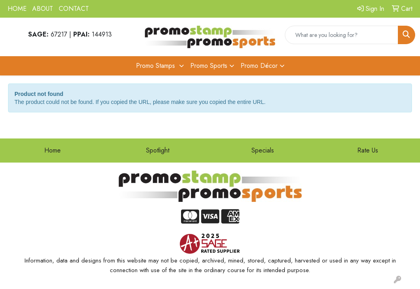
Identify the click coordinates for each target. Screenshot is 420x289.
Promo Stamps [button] (156, 65)
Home (52, 150)
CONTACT (74, 8)
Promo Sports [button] (208, 65)
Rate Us (367, 150)
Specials (262, 150)
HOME (17, 8)
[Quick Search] (341, 35)
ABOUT (42, 8)
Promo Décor (259, 65)
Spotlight (157, 150)
